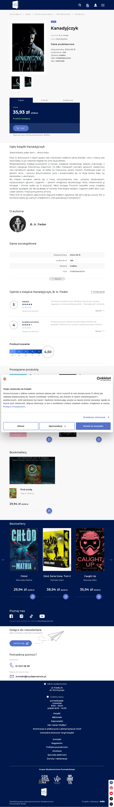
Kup (20, 128)
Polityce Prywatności (14, 406)
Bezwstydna (61, 39)
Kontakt (57, 739)
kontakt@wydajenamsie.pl (28, 676)
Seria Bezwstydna (63, 14)
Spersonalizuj (57, 426)
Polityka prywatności (57, 747)
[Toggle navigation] (79, 5)
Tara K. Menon (27, 493)
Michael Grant (57, 580)
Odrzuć (20, 426)
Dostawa (57, 751)
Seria (53, 21)
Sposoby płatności (57, 755)
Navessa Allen (90, 580)
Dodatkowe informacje (94, 417)
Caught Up (90, 576)
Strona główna (15, 14)
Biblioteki (57, 717)
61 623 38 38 (20, 666)
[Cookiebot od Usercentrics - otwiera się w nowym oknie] (99, 379)
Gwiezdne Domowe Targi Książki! (57, 733)
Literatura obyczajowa (43, 14)
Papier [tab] (21, 100)
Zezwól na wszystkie (93, 426)
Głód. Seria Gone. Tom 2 (57, 576)
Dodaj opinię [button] (99, 291)
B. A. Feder (64, 35)
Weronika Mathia (24, 580)
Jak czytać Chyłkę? (57, 725)
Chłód (24, 576)
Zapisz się (21, 643)
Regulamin (57, 743)
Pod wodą (26, 489)
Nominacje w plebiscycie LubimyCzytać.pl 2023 (57, 729)
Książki (28, 14)
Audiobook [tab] (68, 100)
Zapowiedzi (57, 721)
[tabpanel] (24, 562)
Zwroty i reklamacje (57, 758)
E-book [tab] (44, 100)
